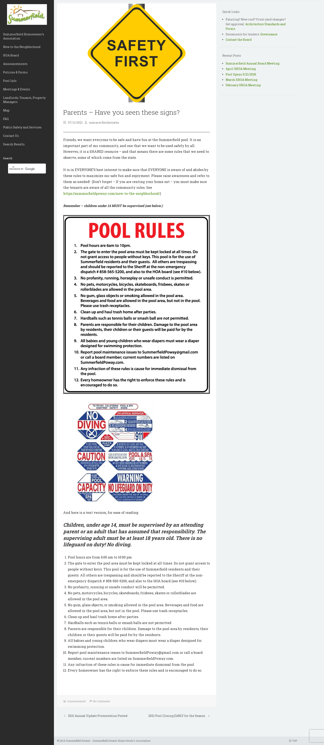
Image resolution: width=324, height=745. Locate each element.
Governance (269, 34)
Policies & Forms (15, 72)
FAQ (6, 119)
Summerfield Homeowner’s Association (23, 36)
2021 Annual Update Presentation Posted (97, 716)
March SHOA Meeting (241, 80)
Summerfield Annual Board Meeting (252, 63)
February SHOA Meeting (243, 85)
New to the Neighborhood (21, 47)
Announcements (15, 64)
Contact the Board (239, 40)
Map (6, 110)
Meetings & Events (16, 89)
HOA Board (11, 55)
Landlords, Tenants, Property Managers (24, 100)
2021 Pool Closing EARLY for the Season (177, 716)
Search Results (14, 144)
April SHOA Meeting (241, 69)
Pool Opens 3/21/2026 (241, 74)
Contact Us (11, 136)
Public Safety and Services (22, 127)
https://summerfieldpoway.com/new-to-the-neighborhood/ (111, 193)
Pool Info (10, 81)
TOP (293, 740)
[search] (22, 169)
